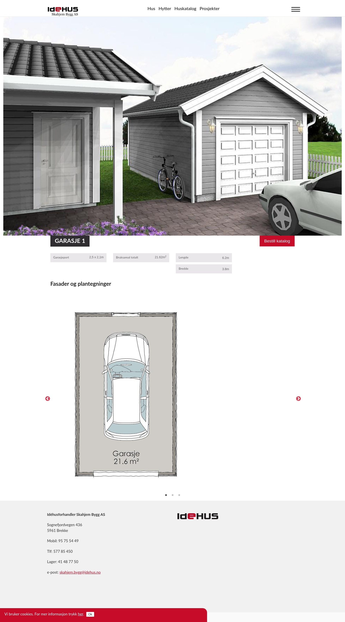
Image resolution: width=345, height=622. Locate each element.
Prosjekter (209, 8)
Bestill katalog (277, 241)
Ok (90, 614)
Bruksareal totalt (127, 257)
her (80, 614)
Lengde (183, 257)
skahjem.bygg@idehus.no (80, 572)
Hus (151, 8)
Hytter (164, 8)
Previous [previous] (47, 398)
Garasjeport (61, 257)
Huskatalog (185, 8)
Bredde (183, 268)
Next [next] (298, 398)
